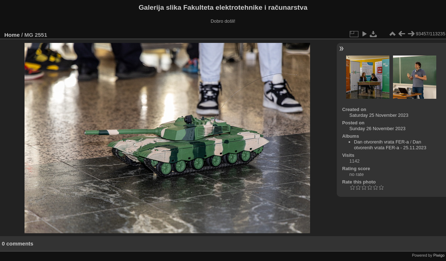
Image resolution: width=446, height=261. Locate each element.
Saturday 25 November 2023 (379, 115)
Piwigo (439, 255)
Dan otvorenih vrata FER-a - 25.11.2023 (390, 144)
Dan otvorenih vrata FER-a (381, 142)
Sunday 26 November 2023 (377, 128)
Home (12, 35)
